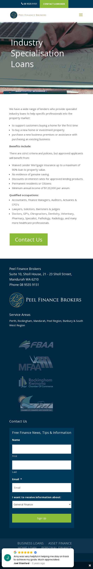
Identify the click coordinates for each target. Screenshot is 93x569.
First (14, 456)
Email (17, 479)
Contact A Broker (54, 3)
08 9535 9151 (29, 3)
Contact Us (28, 239)
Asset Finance (60, 543)
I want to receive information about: (36, 497)
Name (16, 440)
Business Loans (30, 543)
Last (14, 471)
